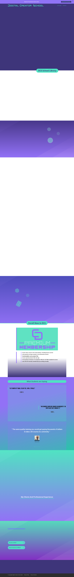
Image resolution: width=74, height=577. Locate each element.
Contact (64, 5)
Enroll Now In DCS (37, 323)
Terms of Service (34, 574)
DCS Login (59, 5)
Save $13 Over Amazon (66, 1)
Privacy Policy (26, 574)
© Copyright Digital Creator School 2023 (15, 574)
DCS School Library (47, 70)
